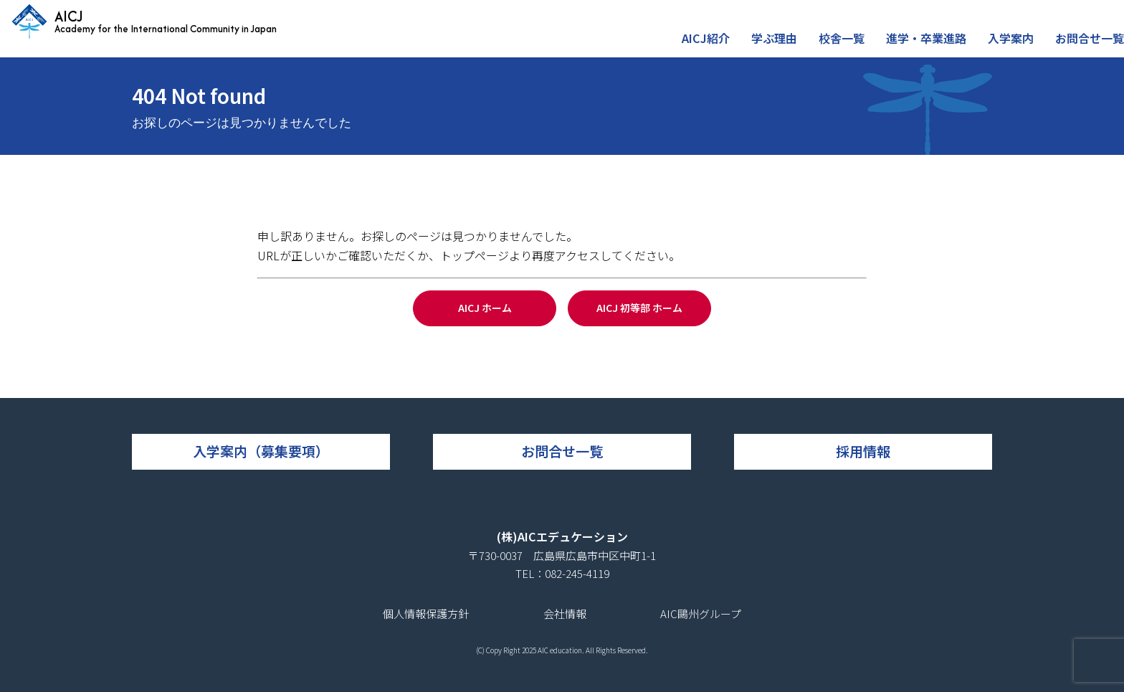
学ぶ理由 (790, 45)
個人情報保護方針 (426, 613)
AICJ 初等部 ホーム (639, 307)
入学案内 (1016, 45)
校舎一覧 (855, 45)
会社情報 (564, 613)
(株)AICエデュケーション (562, 536)
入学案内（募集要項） (261, 450)
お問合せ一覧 (1091, 45)
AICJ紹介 (726, 45)
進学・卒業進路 (935, 45)
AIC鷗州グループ (700, 613)
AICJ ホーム (485, 307)
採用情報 (863, 450)
